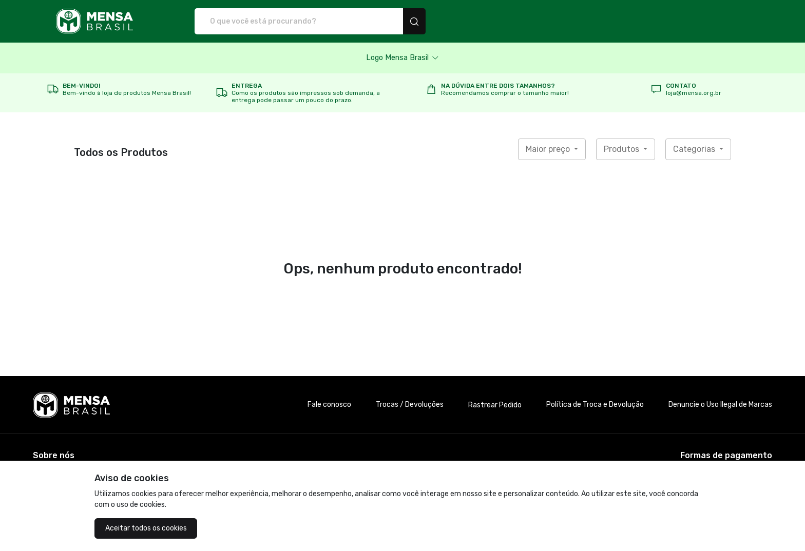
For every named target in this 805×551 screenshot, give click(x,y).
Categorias (695, 149)
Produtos (622, 149)
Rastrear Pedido (495, 405)
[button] (402, 58)
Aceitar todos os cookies (146, 528)
